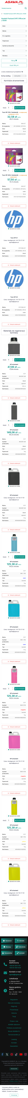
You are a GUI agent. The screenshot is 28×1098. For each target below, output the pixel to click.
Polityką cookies (14, 1081)
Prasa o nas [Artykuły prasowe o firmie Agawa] (14, 1021)
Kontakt (21, 953)
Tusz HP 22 (14, 297)
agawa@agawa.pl (14, 242)
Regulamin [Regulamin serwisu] (14, 999)
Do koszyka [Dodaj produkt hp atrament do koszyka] (19, 360)
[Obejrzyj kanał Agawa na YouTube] (21, 1054)
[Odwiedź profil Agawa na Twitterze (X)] (7, 1054)
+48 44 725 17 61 (15, 965)
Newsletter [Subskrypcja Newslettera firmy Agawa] (14, 1046)
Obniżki (20, 941)
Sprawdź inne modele (14, 103)
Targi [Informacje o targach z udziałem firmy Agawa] (14, 1016)
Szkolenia (20, 947)
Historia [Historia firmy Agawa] (14, 1013)
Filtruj (14, 61)
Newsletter (7, 953)
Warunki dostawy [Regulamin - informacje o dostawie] (14, 1003)
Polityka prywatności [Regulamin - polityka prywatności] (14, 1028)
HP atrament (14, 364)
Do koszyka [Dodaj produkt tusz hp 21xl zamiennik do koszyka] (19, 108)
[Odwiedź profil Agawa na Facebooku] (2, 1054)
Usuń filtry (14, 65)
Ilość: (5, 108)
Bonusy (7, 947)
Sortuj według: (6, 76)
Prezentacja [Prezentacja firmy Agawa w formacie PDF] (14, 1010)
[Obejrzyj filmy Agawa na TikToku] (16, 1054)
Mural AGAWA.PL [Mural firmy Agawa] (14, 1031)
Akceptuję (14, 1095)
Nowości (7, 941)
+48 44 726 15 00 (15, 967)
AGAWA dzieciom (14, 1024)
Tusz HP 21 (14, 238)
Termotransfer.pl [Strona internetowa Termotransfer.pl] (14, 1035)
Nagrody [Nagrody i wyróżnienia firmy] (14, 1006)
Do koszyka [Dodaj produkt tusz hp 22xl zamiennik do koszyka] (19, 170)
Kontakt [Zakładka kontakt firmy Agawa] (14, 1043)
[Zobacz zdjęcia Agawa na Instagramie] (25, 1054)
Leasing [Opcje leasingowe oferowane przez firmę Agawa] (14, 1039)
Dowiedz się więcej (12, 1091)
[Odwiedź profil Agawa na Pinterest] (12, 1054)
